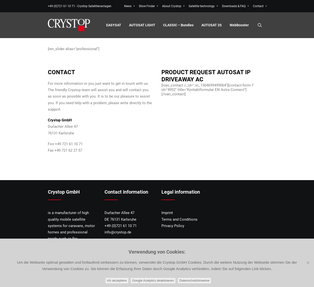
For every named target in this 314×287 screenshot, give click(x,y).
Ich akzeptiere (117, 280)
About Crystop (173, 6)
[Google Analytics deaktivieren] (307, 262)
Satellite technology (203, 6)
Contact (259, 6)
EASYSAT (113, 25)
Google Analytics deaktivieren (153, 280)
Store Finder (148, 6)
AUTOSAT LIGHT (142, 25)
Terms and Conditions (179, 219)
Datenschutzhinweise (194, 280)
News (129, 6)
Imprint (167, 213)
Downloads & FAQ (235, 6)
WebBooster (239, 25)
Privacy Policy (172, 226)
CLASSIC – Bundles (178, 25)
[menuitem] (130, 6)
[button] (262, 25)
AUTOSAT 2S (211, 25)
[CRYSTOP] (69, 25)
